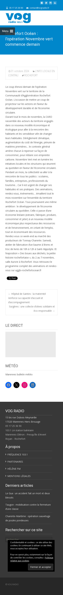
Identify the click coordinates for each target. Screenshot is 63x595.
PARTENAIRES (15, 461)
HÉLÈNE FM (13, 468)
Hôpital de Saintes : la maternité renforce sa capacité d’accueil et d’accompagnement (27, 298)
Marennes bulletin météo (19, 374)
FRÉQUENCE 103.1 (17, 454)
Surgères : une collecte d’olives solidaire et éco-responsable (32, 308)
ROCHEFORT (31, 75)
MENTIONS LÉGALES (19, 476)
